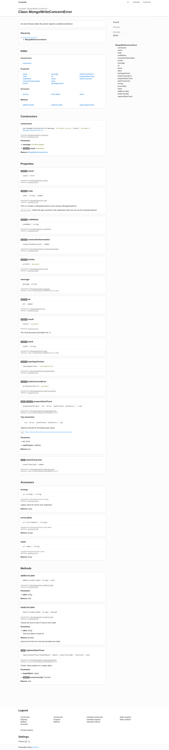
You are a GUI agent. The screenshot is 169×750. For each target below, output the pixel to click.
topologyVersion (57, 83)
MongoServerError (30, 38)
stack (53, 81)
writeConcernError (87, 74)
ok (52, 76)
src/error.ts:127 (33, 373)
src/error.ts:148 (33, 501)
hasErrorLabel (56, 105)
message (54, 74)
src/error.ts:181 (33, 310)
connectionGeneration (31, 81)
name (82, 94)
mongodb (22, 2)
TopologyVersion (46, 366)
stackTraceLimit (86, 79)
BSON (115, 35)
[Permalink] (34, 124)
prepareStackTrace (87, 76)
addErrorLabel (28, 105)
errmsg (25, 94)
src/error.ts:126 (33, 202)
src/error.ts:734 (33, 137)
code (25, 76)
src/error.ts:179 (33, 393)
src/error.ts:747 (33, 553)
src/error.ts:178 (33, 231)
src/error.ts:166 (33, 529)
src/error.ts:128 (33, 251)
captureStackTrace (87, 105)
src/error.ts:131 (33, 182)
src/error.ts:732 (33, 329)
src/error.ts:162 (33, 587)
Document (85, 128)
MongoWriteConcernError (37, 9)
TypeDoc (35, 747)
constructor (27, 63)
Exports (116, 22)
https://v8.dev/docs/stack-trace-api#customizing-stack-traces (48, 432)
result (53, 79)
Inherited (136, 2)
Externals (147, 2)
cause (25, 74)
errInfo (25, 83)
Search (121, 2)
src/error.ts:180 (33, 271)
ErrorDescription (63, 128)
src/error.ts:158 (33, 619)
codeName (27, 79)
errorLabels (55, 94)
